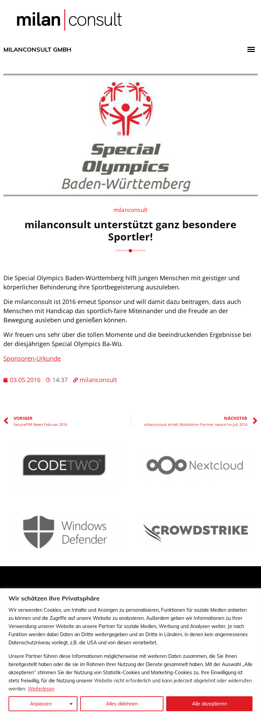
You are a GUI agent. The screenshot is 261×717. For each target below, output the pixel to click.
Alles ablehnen (122, 704)
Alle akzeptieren (209, 704)
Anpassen (41, 704)
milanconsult (130, 210)
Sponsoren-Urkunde (32, 358)
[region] (130, 652)
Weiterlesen (41, 689)
